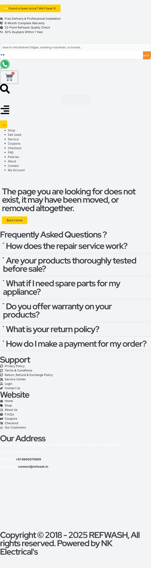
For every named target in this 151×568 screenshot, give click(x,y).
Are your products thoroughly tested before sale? (69, 265)
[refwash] (75, 501)
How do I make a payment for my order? (76, 343)
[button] (75, 246)
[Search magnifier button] (147, 55)
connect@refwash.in (33, 467)
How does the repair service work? (66, 246)
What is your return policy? (52, 329)
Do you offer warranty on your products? (57, 310)
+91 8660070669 (28, 459)
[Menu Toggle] (3, 124)
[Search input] (75, 47)
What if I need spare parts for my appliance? (61, 287)
